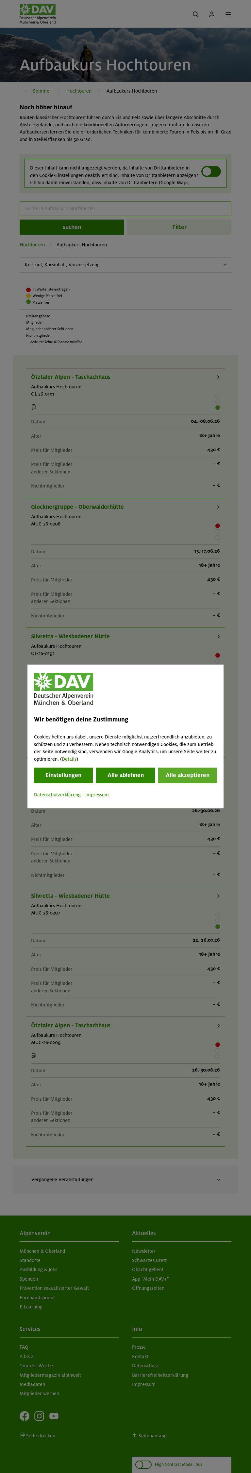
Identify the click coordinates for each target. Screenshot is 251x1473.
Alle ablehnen (126, 775)
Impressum (97, 795)
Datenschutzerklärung (57, 795)
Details (69, 759)
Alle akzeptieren (187, 775)
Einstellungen (63, 775)
